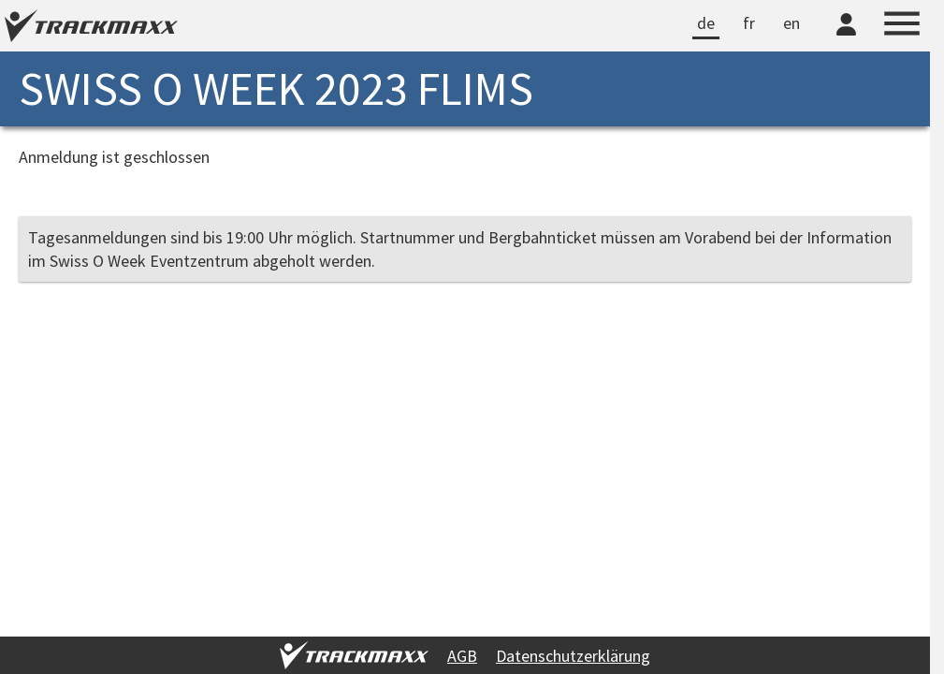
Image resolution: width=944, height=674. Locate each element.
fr (749, 23)
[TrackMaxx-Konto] (846, 38)
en (791, 23)
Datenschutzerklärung (573, 656)
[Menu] (902, 26)
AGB (462, 656)
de (706, 23)
